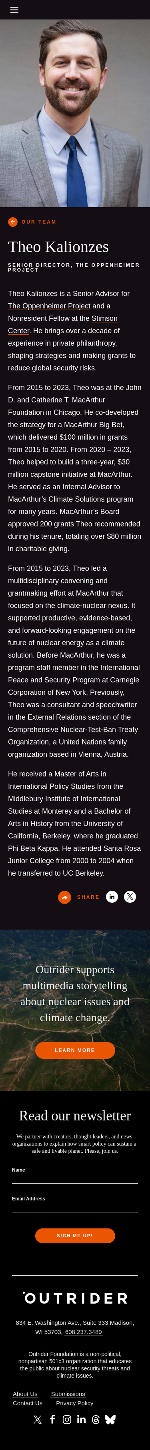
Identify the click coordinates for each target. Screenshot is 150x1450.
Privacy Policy (74, 1403)
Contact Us (27, 1403)
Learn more (75, 1050)
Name (18, 1170)
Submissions (68, 1393)
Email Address (28, 1199)
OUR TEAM (39, 222)
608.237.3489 (83, 1331)
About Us (25, 1393)
